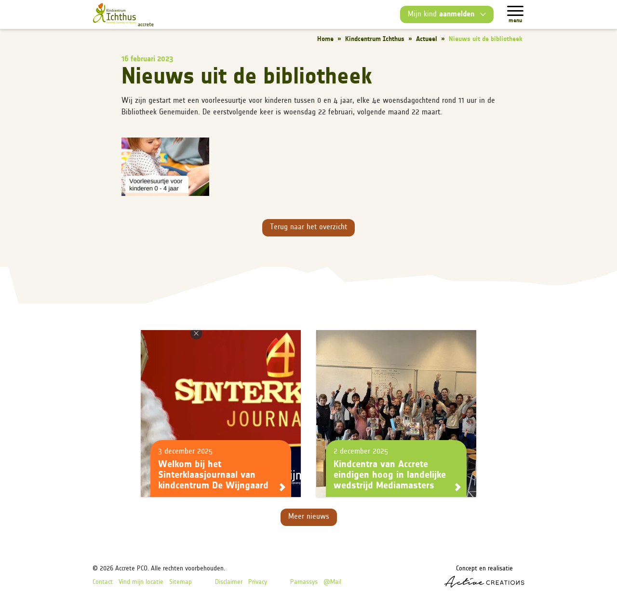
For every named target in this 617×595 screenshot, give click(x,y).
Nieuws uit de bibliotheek (486, 39)
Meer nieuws (308, 517)
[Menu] (515, 11)
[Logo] (123, 15)
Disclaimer (228, 582)
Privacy (257, 582)
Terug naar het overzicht (308, 227)
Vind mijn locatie (141, 582)
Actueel (426, 39)
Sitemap (180, 582)
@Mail (332, 582)
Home (325, 39)
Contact (103, 582)
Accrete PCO (131, 568)
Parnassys (304, 582)
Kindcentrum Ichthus (374, 39)
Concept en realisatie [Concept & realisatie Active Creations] (484, 576)
